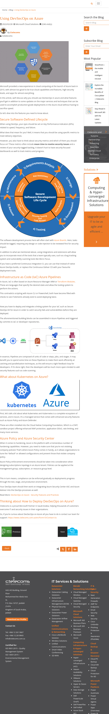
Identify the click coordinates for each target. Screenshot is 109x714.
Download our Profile (16, 619)
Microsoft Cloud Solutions (78, 614)
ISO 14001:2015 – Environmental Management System (17, 657)
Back (6, 548)
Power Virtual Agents (93, 699)
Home (4, 10)
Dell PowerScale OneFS (78, 698)
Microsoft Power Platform (95, 683)
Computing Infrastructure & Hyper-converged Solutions (80, 648)
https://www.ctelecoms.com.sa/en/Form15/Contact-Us (32, 517)
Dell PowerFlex (79, 704)
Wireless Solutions (59, 641)
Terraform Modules (66, 281)
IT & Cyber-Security (94, 589)
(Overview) (95, 710)
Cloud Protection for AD (95, 673)
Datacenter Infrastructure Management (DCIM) (60, 601)
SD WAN (55, 655)
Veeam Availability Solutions (77, 672)
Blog (11, 10)
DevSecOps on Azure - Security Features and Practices (35, 495)
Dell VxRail (77, 707)
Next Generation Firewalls (95, 598)
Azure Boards (60, 240)
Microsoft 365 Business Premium (79, 629)
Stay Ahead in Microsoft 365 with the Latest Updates (100, 116)
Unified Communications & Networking (60, 628)
